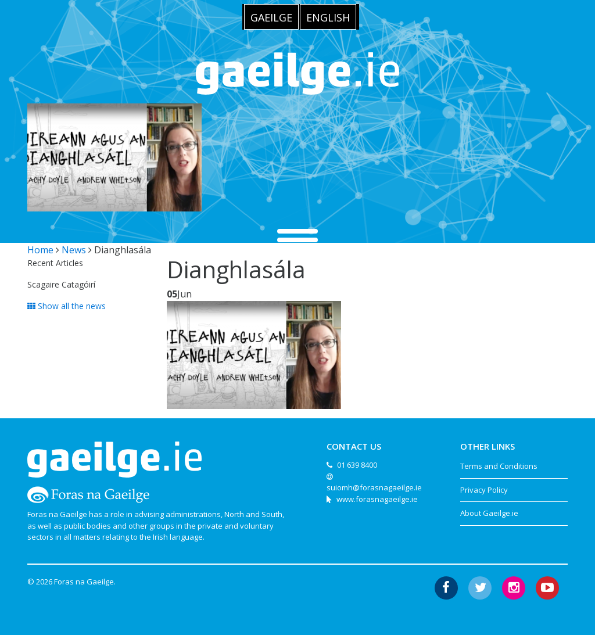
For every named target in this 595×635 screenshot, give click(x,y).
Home (40, 249)
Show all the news (66, 305)
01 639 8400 (357, 465)
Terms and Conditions (498, 466)
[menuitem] (271, 17)
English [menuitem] (328, 17)
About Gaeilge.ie (489, 513)
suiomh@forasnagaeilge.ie (374, 487)
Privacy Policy (484, 490)
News (74, 249)
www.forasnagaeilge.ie (377, 499)
